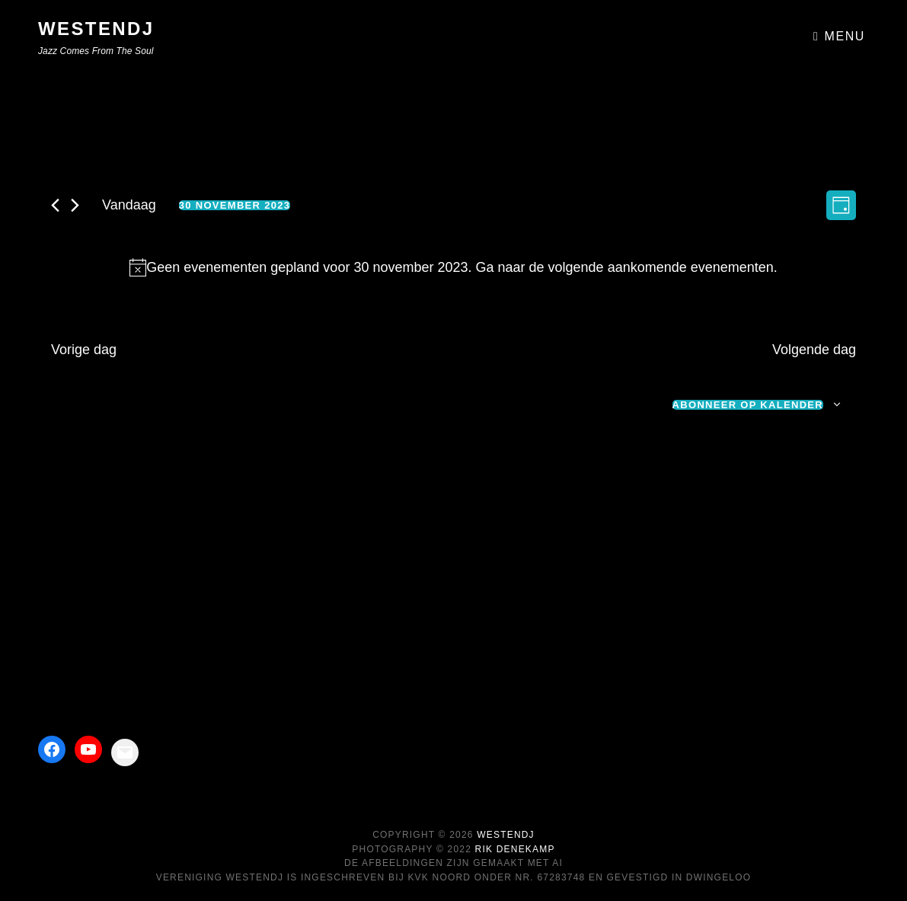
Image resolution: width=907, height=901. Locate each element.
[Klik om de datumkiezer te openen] (235, 205)
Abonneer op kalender (747, 405)
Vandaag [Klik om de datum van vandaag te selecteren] (129, 204)
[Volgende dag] (75, 205)
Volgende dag (814, 349)
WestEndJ (96, 28)
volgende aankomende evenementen (661, 267)
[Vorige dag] (55, 205)
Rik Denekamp (515, 849)
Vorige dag (84, 349)
